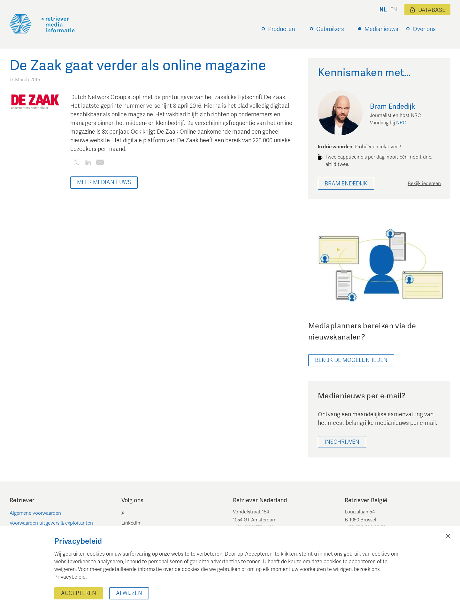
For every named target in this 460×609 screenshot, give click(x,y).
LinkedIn (130, 523)
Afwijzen (129, 593)
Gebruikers (330, 29)
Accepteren (78, 593)
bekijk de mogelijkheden (351, 360)
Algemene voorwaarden (35, 513)
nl (383, 9)
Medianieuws (381, 29)
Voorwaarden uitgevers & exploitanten (51, 523)
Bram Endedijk (346, 183)
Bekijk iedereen (424, 183)
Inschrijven (342, 442)
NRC (401, 123)
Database (427, 10)
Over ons (424, 29)
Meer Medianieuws (104, 182)
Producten (281, 29)
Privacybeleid (70, 577)
